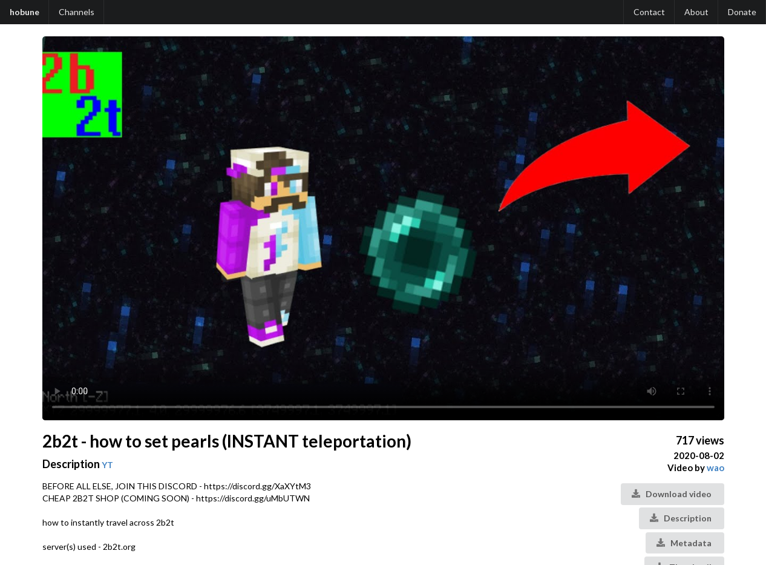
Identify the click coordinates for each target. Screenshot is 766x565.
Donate (742, 12)
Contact (649, 12)
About (696, 12)
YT (107, 465)
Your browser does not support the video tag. (383, 228)
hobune (24, 12)
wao (715, 467)
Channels (76, 12)
